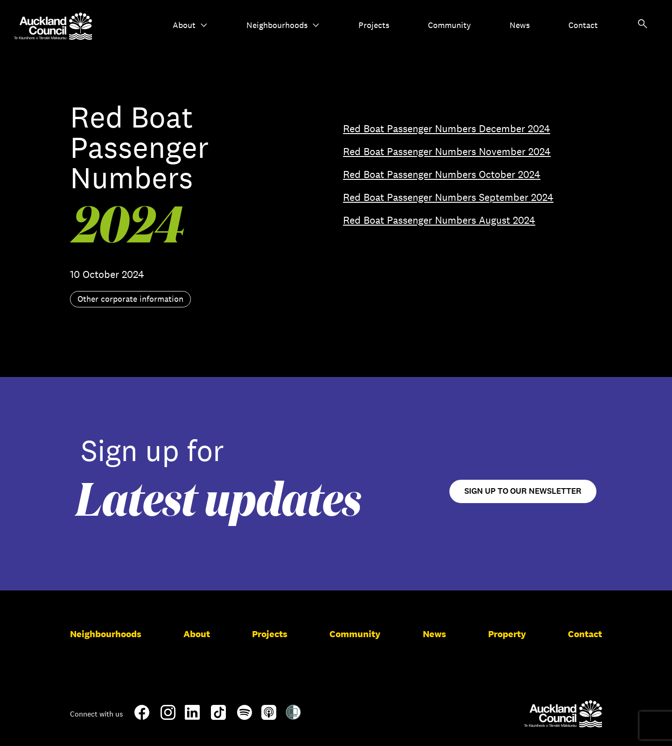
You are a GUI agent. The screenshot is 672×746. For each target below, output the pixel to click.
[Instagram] (168, 716)
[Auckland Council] (563, 713)
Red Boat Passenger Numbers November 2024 (447, 151)
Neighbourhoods (283, 25)
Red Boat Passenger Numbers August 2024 (439, 220)
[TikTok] (218, 718)
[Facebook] (142, 718)
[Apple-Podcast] (268, 716)
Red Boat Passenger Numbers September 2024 (448, 197)
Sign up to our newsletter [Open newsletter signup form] (522, 491)
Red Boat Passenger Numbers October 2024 (441, 174)
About (190, 25)
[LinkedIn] (192, 716)
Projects (373, 25)
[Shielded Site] (293, 716)
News (520, 25)
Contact (583, 25)
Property (507, 633)
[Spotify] (244, 716)
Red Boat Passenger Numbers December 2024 (446, 128)
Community (449, 25)
